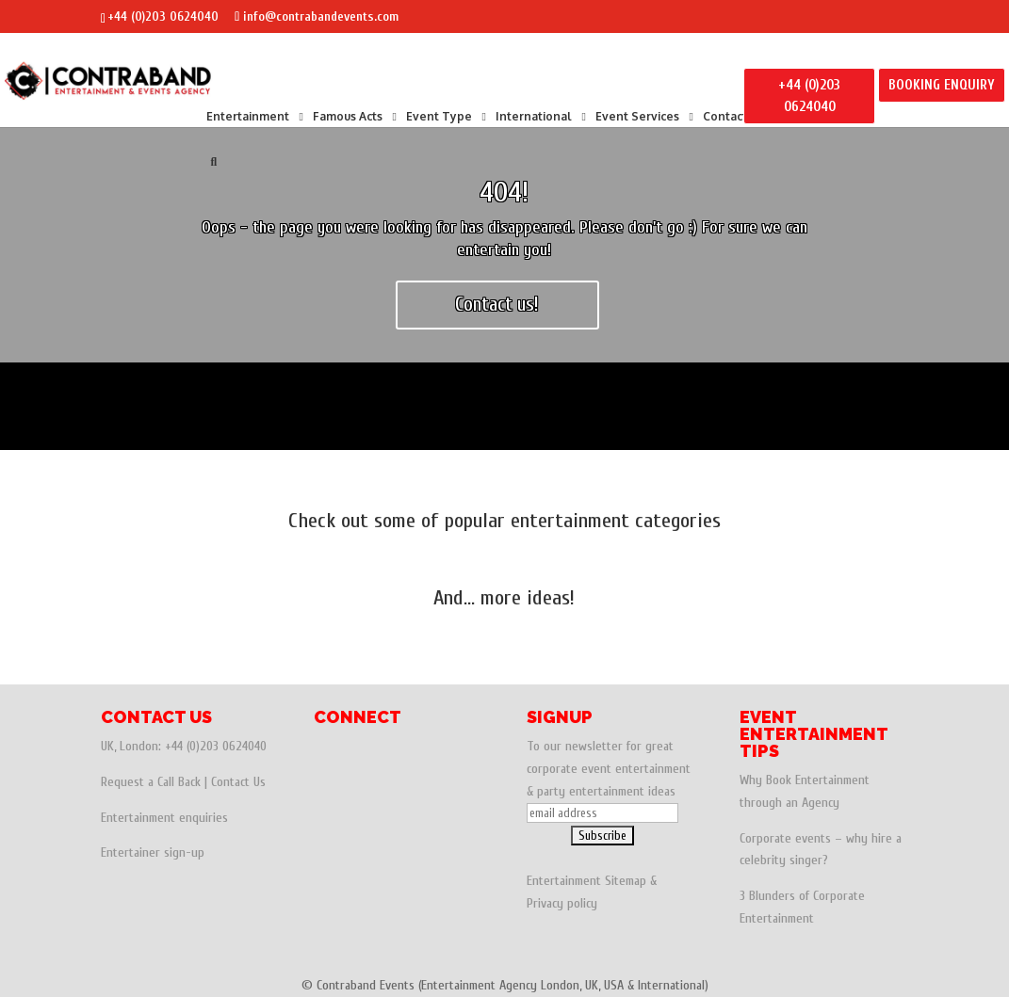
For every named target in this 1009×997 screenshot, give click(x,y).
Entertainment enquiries (164, 818)
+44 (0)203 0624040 (163, 16)
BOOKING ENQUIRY (941, 85)
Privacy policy (562, 903)
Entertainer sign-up (152, 852)
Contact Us (238, 782)
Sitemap (625, 881)
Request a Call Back (151, 782)
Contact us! (497, 304)
